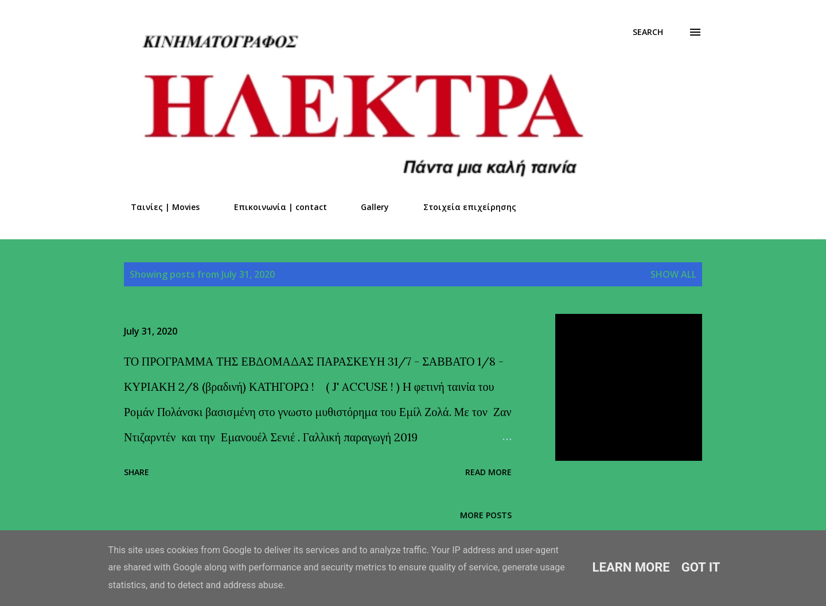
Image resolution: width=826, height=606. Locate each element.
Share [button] (136, 472)
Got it (700, 567)
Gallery (368, 206)
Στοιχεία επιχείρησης (462, 206)
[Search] (648, 32)
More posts (486, 515)
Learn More (631, 567)
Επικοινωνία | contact (273, 206)
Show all (673, 274)
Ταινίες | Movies (158, 206)
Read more (488, 472)
